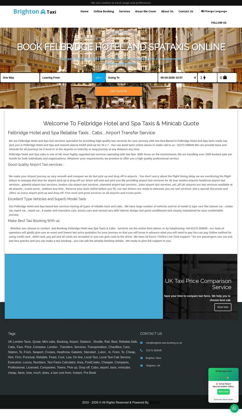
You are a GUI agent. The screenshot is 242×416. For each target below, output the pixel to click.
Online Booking (104, 11)
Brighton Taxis (153, 365)
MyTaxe (154, 409)
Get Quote (118, 91)
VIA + (98, 77)
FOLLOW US (218, 22)
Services (124, 11)
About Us (167, 11)
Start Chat (223, 391)
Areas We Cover (145, 11)
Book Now (222, 315)
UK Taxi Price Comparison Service (198, 291)
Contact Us (185, 11)
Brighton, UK (153, 372)
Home (84, 11)
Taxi (34, 11)
